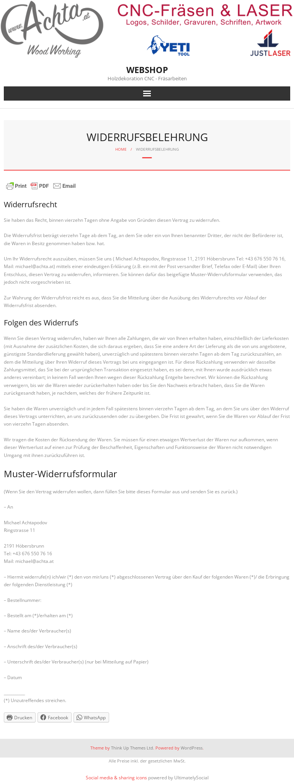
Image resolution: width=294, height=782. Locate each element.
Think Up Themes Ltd (132, 748)
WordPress (192, 748)
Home (121, 149)
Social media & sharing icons (117, 777)
